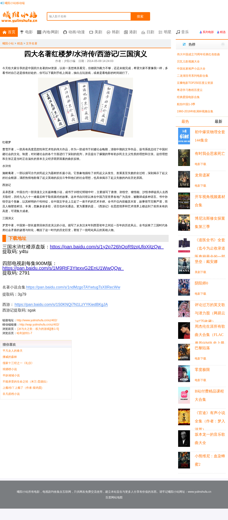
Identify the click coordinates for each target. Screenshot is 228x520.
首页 (11, 32)
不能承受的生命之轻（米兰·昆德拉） (26, 381)
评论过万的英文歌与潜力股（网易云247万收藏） (210, 313)
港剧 (133, 32)
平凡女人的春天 (13, 350)
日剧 (150, 32)
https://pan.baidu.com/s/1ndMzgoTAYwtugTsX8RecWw (73, 287)
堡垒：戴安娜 (206, 262)
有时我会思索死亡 (210, 153)
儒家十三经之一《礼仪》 (18, 363)
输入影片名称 (57, 16)
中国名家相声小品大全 (191, 68)
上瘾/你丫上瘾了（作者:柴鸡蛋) (22, 387)
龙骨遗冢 (202, 175)
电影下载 (200, 164)
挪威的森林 (10, 357)
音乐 (185, 32)
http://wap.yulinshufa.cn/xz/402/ (39, 324)
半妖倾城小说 (11, 375)
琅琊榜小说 (10, 369)
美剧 (98, 32)
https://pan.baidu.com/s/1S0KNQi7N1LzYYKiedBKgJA (61, 305)
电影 (29, 32)
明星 (167, 32)
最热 (185, 121)
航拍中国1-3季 (186, 104)
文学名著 (31, 43)
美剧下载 (200, 272)
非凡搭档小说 (11, 394)
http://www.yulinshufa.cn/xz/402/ (37, 320)
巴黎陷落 (202, 348)
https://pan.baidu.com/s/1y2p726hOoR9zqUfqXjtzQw (107, 246)
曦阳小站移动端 (15, 3)
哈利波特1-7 (24, 333)
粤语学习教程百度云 (190, 90)
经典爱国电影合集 (188, 97)
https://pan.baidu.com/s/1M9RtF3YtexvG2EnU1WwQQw (63, 268)
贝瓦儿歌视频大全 (188, 61)
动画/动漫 (76, 32)
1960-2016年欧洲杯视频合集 (195, 111)
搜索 (140, 16)
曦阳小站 (8, 43)
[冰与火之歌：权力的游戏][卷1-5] (38, 329)
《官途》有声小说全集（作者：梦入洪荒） (210, 421)
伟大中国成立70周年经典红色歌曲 (198, 54)
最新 (218, 121)
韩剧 (115, 32)
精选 (20, 43)
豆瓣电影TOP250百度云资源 (195, 83)
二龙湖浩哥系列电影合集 (192, 75)
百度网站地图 (114, 497)
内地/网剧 (51, 32)
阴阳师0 (201, 283)
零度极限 (202, 370)
